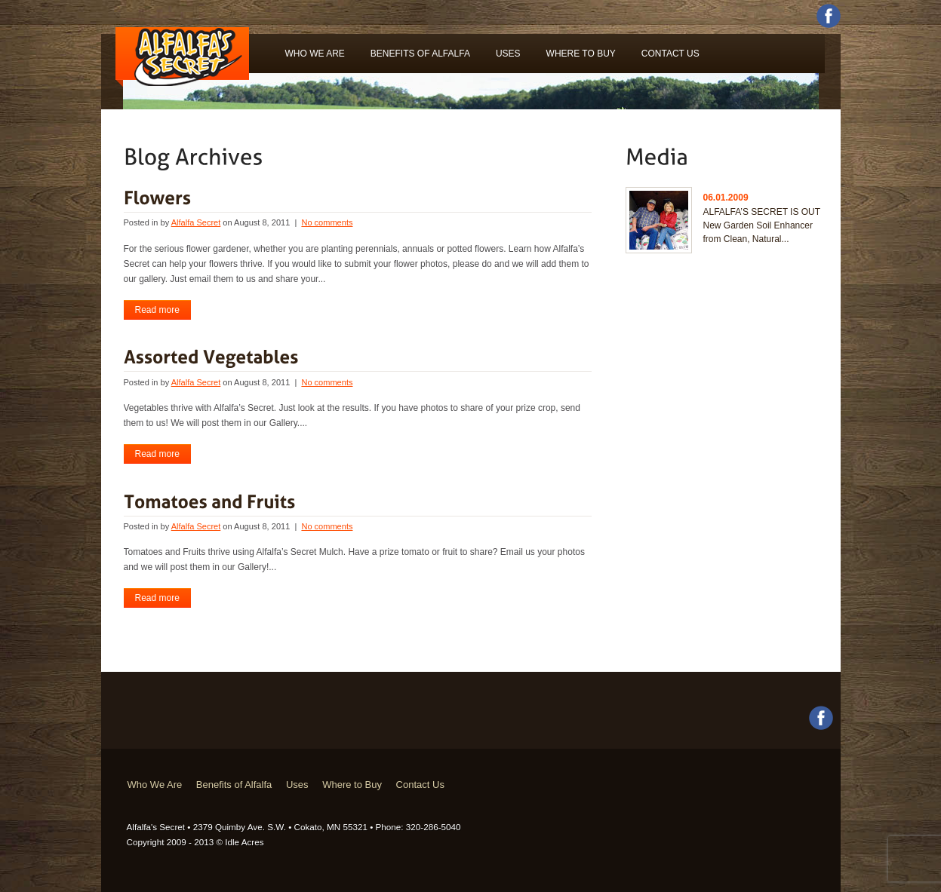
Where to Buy (581, 53)
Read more (157, 310)
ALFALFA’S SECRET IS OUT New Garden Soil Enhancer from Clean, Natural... (761, 225)
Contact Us (670, 53)
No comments (326, 222)
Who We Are (315, 53)
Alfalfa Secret (196, 222)
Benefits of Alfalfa (420, 53)
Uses (508, 53)
